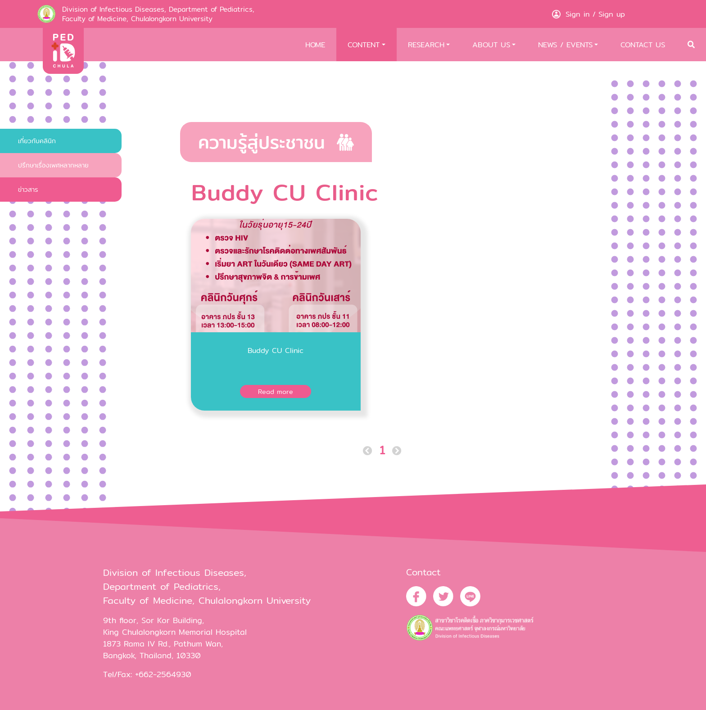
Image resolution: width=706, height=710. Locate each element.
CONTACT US (642, 44)
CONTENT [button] (364, 44)
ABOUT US (491, 44)
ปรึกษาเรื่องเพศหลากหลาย (53, 165)
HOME (315, 44)
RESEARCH (426, 44)
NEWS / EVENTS (565, 44)
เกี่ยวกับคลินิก (37, 141)
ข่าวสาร (28, 189)
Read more (275, 391)
